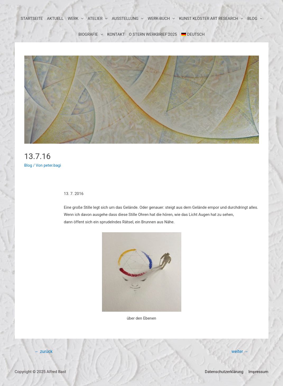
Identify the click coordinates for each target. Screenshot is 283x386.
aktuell (55, 18)
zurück (43, 351)
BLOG (252, 18)
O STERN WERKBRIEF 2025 (153, 34)
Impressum (258, 371)
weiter (239, 351)
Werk (73, 18)
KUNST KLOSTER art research (208, 18)
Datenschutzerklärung (224, 371)
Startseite (32, 18)
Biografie (88, 34)
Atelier (95, 18)
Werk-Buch (159, 18)
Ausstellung (125, 18)
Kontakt (116, 34)
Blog (28, 165)
